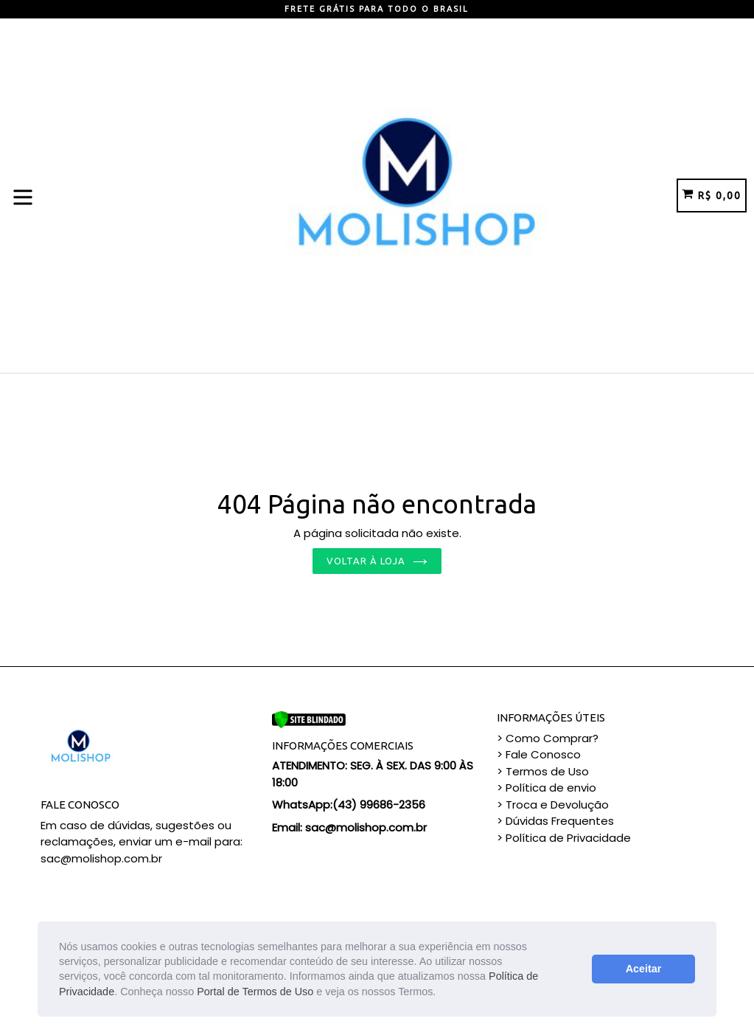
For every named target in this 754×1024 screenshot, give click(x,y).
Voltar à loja (377, 561)
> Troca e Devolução (553, 804)
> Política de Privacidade (564, 837)
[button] (441, 993)
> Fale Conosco (539, 754)
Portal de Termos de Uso (255, 991)
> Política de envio (546, 787)
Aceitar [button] (644, 969)
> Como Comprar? (547, 738)
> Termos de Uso (543, 771)
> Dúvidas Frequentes (555, 820)
